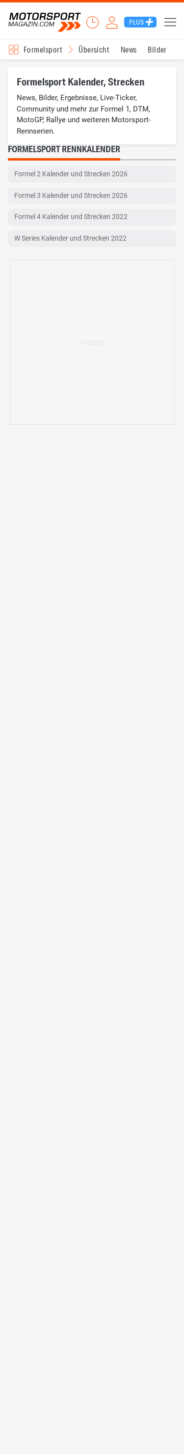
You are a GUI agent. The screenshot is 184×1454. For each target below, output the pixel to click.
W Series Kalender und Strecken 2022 (70, 238)
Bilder (157, 49)
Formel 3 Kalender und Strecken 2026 (71, 195)
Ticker (92, 22)
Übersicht (94, 49)
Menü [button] (170, 22)
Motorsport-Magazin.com (44, 22)
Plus (136, 22)
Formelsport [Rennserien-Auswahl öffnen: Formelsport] (43, 49)
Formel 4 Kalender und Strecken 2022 (71, 216)
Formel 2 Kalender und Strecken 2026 (71, 174)
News (129, 49)
